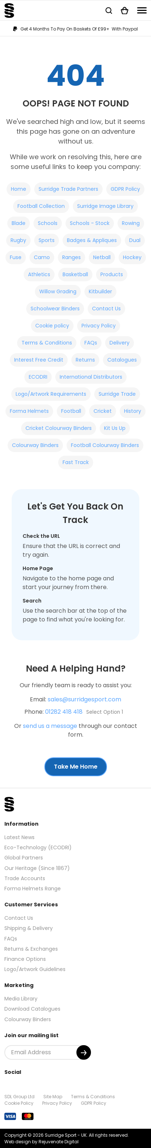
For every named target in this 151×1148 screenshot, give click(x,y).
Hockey (132, 257)
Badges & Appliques (92, 240)
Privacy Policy (99, 325)
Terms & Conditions (46, 342)
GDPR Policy (125, 189)
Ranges (71, 257)
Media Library (20, 998)
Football (71, 411)
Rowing (131, 223)
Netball (102, 257)
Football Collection (41, 206)
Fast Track (76, 462)
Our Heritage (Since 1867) (37, 868)
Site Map (52, 1096)
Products (111, 274)
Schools (47, 223)
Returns (85, 359)
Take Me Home (76, 766)
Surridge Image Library (105, 206)
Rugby (18, 240)
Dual (134, 240)
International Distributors (91, 376)
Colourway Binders (35, 445)
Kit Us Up (115, 428)
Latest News (19, 837)
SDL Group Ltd (19, 1096)
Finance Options (25, 959)
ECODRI (38, 376)
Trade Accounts (24, 878)
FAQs (90, 342)
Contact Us (106, 308)
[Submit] (83, 1052)
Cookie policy (52, 325)
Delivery (120, 342)
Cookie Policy (18, 1103)
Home (18, 189)
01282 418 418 (64, 712)
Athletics (39, 274)
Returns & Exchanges (31, 948)
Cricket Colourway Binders (58, 428)
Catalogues (122, 359)
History (132, 411)
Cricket (103, 411)
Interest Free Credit (38, 359)
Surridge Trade (117, 394)
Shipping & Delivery (28, 928)
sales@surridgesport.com (84, 699)
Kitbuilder (100, 291)
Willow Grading (57, 291)
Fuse (15, 257)
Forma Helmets (29, 411)
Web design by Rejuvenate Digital (41, 1142)
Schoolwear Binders (55, 308)
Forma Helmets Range (32, 888)
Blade (18, 223)
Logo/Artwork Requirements (51, 394)
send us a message (50, 726)
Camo (42, 257)
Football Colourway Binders (105, 445)
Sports (47, 240)
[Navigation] (142, 10)
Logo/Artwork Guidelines (34, 969)
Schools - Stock (90, 223)
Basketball (75, 274)
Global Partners (23, 857)
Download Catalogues (32, 1008)
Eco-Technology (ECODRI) (38, 847)
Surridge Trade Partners (68, 189)
